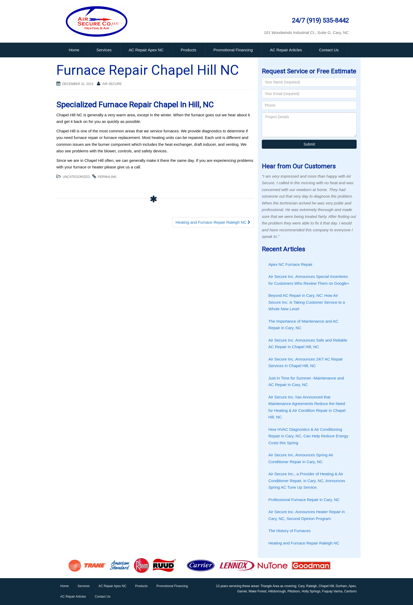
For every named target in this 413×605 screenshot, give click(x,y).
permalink (107, 177)
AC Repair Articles (286, 50)
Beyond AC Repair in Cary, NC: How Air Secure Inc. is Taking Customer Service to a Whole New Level (306, 302)
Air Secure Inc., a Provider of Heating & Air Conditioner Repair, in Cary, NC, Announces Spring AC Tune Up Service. (306, 480)
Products (188, 50)
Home (74, 50)
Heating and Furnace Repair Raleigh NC (213, 222)
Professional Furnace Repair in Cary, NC (304, 499)
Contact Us (328, 50)
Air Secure (112, 84)
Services (104, 50)
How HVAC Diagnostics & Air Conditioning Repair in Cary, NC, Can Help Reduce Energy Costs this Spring (308, 436)
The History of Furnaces (289, 530)
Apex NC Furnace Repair (290, 264)
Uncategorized (76, 177)
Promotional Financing (233, 50)
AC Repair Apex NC (146, 50)
